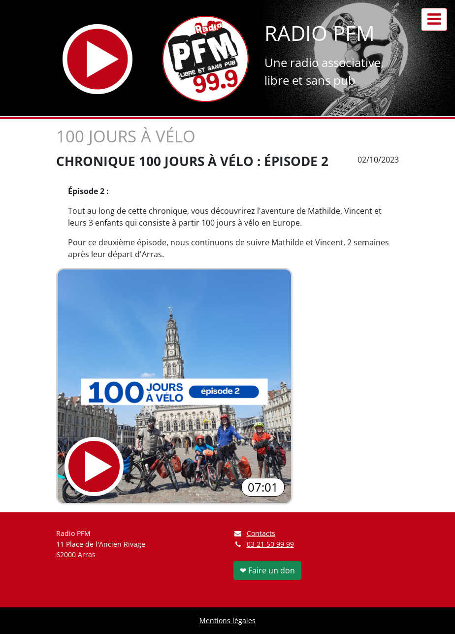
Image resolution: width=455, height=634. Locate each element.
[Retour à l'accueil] (205, 59)
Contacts (254, 533)
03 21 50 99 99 (270, 544)
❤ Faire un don (267, 570)
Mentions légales (227, 620)
